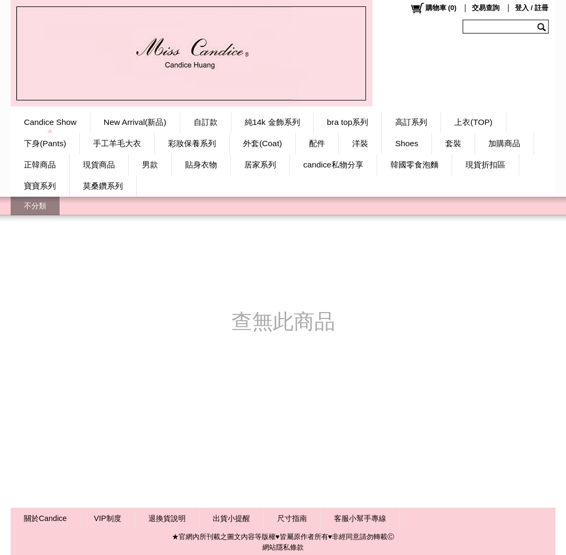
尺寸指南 (292, 518)
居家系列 (260, 164)
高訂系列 (411, 122)
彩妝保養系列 (192, 143)
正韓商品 (40, 164)
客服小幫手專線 (360, 518)
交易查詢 (486, 8)
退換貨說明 (167, 518)
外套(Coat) (262, 143)
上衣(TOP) (473, 122)
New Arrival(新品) (135, 122)
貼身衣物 (201, 164)
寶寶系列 (40, 185)
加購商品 (504, 143)
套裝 (453, 143)
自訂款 (206, 122)
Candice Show (50, 122)
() (433, 8)
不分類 (35, 205)
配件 (317, 143)
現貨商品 (99, 164)
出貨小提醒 (231, 518)
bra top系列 (348, 122)
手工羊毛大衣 (117, 143)
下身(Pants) (45, 143)
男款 (150, 164)
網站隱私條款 (283, 547)
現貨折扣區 (485, 164)
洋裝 (360, 143)
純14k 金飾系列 (272, 122)
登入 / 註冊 (531, 8)
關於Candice (45, 518)
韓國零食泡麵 (414, 164)
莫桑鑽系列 (103, 185)
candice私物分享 (333, 164)
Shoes (406, 143)
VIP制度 (107, 518)
